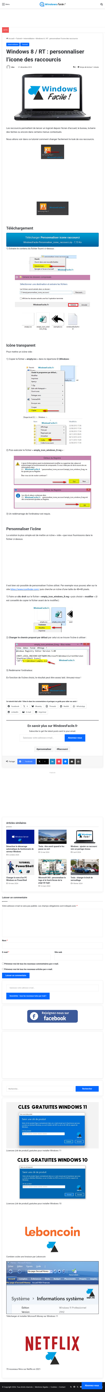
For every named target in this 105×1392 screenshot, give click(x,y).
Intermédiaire (29, 38)
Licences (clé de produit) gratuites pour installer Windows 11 (33, 1150)
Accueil (10, 38)
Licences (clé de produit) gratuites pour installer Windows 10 (33, 1203)
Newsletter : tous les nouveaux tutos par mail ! (28, 996)
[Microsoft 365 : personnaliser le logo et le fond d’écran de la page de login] (52, 867)
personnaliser (44, 749)
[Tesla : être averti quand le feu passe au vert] (52, 837)
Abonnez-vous (75, 738)
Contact (62, 1387)
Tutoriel (19, 38)
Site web (58, 952)
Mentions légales (41, 1387)
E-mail (5, 952)
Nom (5, 940)
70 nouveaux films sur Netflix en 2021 (23, 1369)
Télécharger (52, 239)
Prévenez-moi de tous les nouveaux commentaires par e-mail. (31, 964)
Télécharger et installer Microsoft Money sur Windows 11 (32, 1316)
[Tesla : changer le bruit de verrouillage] (85, 867)
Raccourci (63, 749)
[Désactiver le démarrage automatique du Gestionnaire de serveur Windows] (20, 837)
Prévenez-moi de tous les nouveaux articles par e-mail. (28, 969)
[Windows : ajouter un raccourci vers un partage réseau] (85, 837)
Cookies (54, 1387)
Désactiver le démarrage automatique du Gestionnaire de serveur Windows (20, 849)
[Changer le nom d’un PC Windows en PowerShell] (20, 867)
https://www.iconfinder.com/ (25, 589)
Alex (12, 67)
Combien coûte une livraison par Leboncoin (26, 1256)
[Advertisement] (52, 17)
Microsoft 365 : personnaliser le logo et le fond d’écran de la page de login (52, 880)
